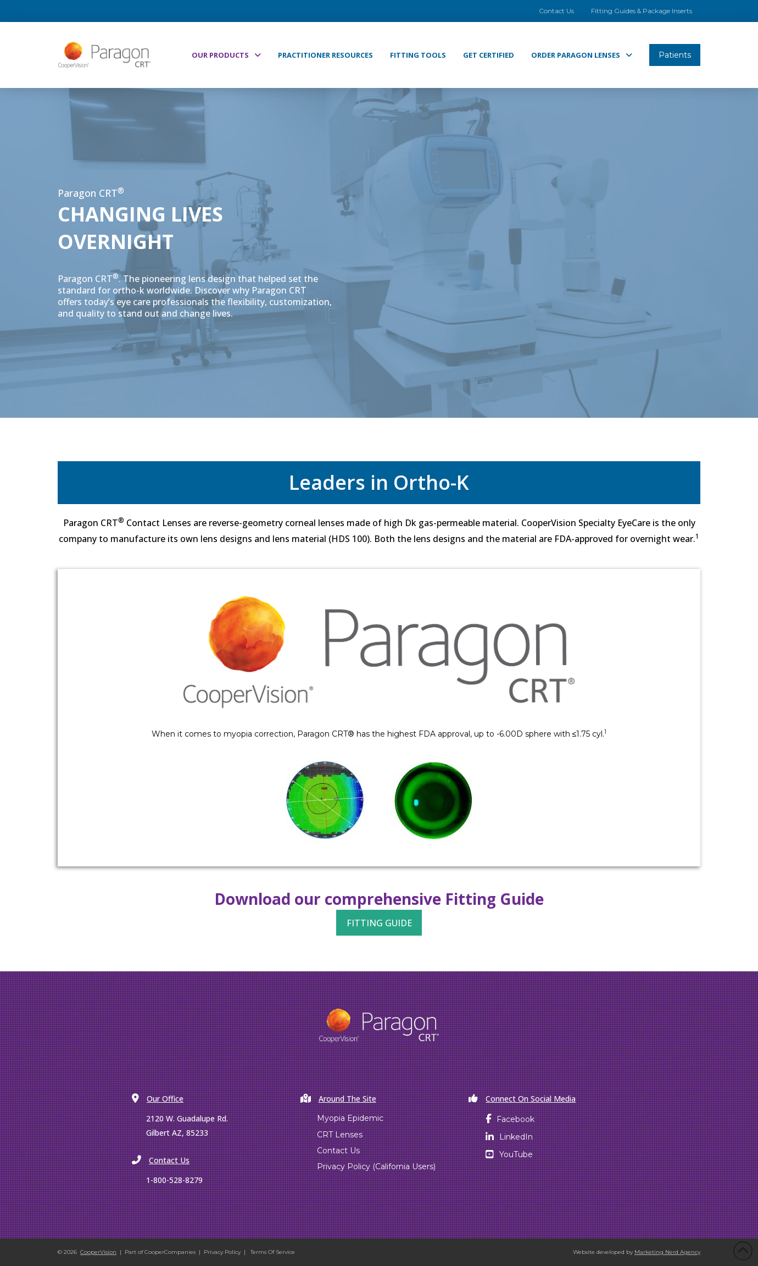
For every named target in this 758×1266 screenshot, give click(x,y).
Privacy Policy (222, 1252)
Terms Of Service (272, 1252)
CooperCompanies (170, 1252)
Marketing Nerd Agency (667, 1252)
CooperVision (98, 1252)
